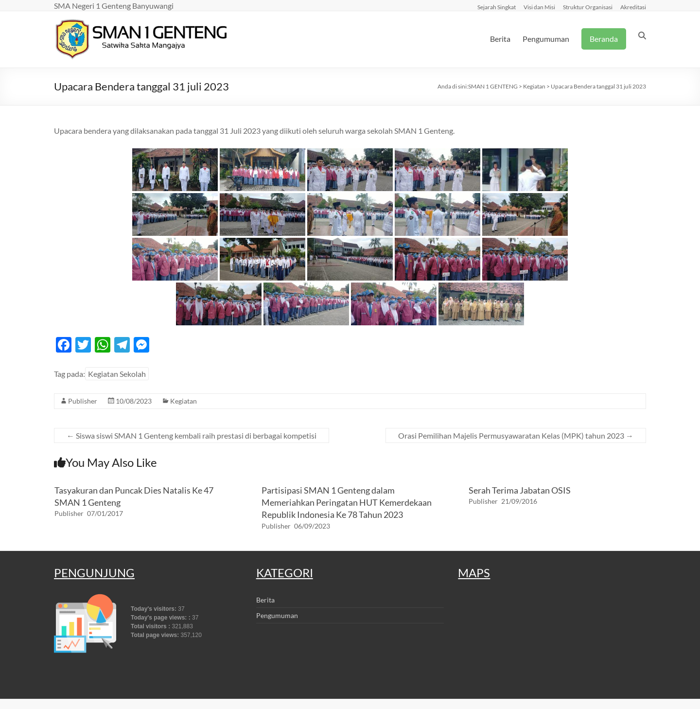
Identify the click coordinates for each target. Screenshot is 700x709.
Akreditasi (633, 6)
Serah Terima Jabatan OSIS (520, 490)
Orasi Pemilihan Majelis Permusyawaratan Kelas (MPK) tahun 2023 (515, 435)
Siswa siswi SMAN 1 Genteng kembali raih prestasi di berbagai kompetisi (191, 435)
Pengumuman (546, 38)
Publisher (82, 401)
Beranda (604, 38)
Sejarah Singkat (496, 6)
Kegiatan (183, 401)
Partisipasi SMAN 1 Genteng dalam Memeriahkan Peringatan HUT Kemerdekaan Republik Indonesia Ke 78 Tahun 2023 (347, 502)
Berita (500, 38)
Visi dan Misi (539, 6)
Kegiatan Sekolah (117, 373)
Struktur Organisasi (587, 6)
